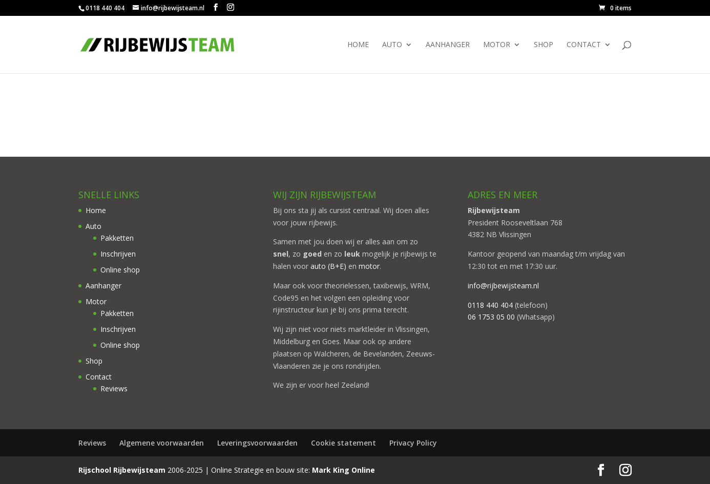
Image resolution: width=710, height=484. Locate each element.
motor (369, 266)
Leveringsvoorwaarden (257, 443)
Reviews (114, 388)
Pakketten (117, 238)
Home (358, 45)
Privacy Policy (413, 443)
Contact (584, 45)
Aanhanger (448, 45)
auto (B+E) (328, 266)
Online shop (120, 270)
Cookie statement (343, 443)
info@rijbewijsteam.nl (503, 285)
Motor (496, 45)
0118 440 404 (490, 305)
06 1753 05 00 (491, 317)
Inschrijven (118, 254)
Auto (392, 45)
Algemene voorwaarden (161, 443)
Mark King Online (343, 470)
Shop (543, 45)
